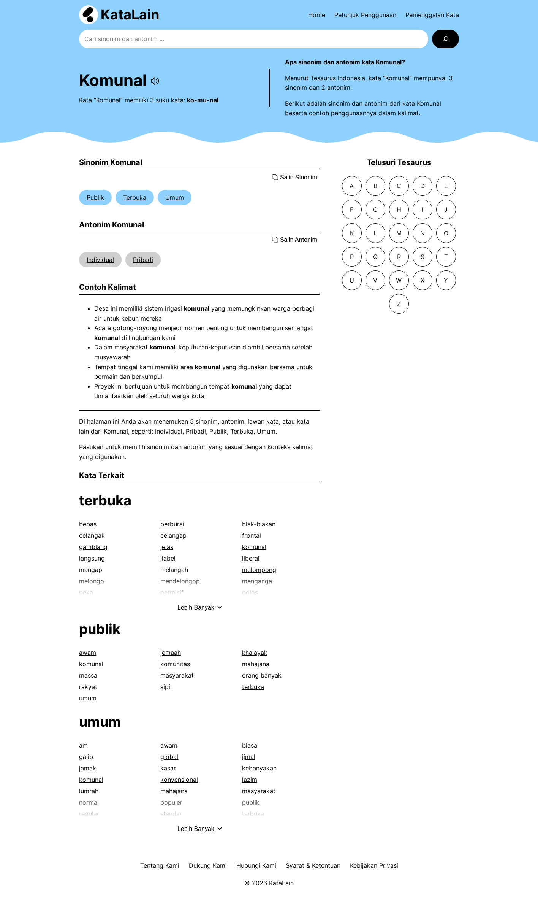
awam (87, 652)
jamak (87, 768)
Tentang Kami (159, 865)
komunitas (175, 664)
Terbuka (134, 197)
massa (88, 675)
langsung (92, 558)
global (169, 757)
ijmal (248, 757)
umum (88, 698)
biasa (249, 745)
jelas (166, 547)
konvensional (179, 779)
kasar (168, 768)
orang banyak (262, 675)
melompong (259, 569)
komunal (254, 547)
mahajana (255, 664)
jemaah (170, 652)
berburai (172, 524)
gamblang (93, 547)
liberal (251, 558)
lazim (249, 779)
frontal (251, 535)
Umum (174, 197)
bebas (88, 524)
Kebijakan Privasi (374, 865)
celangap (173, 535)
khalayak (254, 652)
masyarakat (177, 675)
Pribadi (143, 260)
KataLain (130, 14)
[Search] (445, 39)
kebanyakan (259, 768)
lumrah (88, 791)
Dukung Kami (208, 865)
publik (99, 629)
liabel (168, 558)
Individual (100, 260)
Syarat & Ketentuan (313, 865)
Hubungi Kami (256, 865)
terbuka (105, 500)
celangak (92, 535)
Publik (95, 197)
